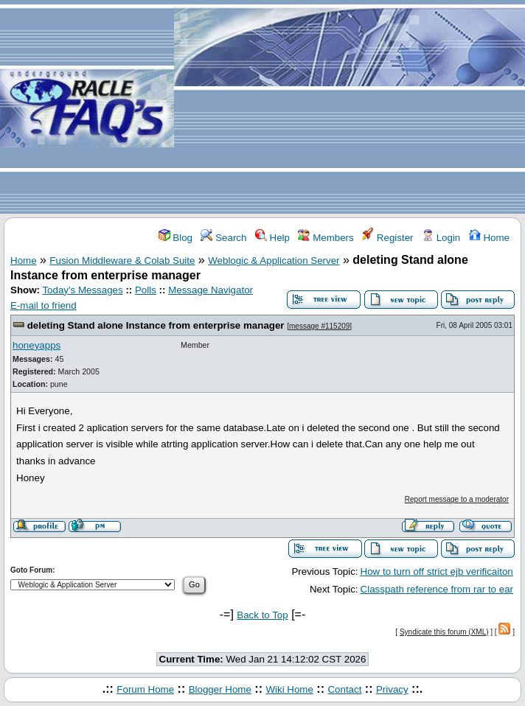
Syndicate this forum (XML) (444, 632)
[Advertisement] (349, 107)
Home (489, 237)
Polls (145, 290)
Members (325, 237)
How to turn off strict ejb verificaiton (437, 571)
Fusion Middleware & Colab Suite (122, 260)
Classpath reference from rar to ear (437, 589)
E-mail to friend (43, 305)
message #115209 (319, 326)
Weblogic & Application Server (273, 260)
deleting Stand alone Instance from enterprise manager (156, 325)
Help (272, 237)
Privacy (392, 689)
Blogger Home (220, 689)
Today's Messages (82, 290)
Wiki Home (289, 689)
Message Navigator (210, 290)
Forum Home (145, 689)
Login (441, 237)
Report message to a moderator (457, 499)
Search (223, 237)
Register (387, 237)
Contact (344, 689)
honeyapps (36, 345)
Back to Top (262, 615)
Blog (175, 237)
